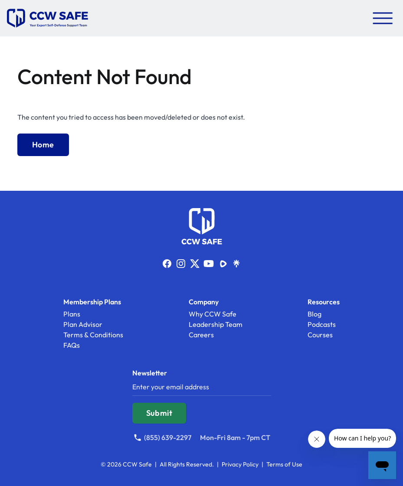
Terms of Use (284, 464)
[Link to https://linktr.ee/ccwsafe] (236, 263)
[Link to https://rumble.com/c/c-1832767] (222, 263)
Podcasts (322, 324)
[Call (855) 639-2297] (162, 437)
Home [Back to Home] (43, 145)
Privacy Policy (240, 464)
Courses (320, 334)
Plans (71, 314)
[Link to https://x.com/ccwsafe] (195, 263)
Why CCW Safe (212, 314)
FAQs (71, 345)
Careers (201, 334)
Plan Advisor (82, 324)
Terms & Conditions (93, 334)
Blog (314, 314)
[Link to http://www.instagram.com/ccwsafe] (181, 263)
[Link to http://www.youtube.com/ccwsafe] (208, 263)
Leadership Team (215, 324)
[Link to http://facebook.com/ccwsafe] (167, 263)
